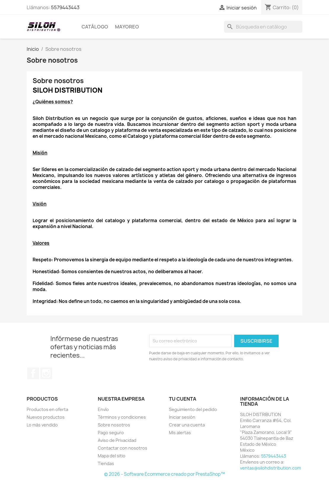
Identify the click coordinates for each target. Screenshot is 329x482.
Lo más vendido (42, 425)
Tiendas (106, 463)
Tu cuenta (182, 399)
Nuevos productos (46, 417)
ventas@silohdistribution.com (270, 468)
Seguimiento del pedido (193, 409)
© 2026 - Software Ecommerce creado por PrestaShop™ (164, 474)
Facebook (33, 373)
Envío (103, 409)
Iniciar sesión (182, 417)
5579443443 (65, 7)
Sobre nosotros (114, 425)
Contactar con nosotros (122, 448)
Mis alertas (180, 432)
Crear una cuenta (187, 425)
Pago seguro (111, 432)
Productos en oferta (47, 409)
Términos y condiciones (122, 417)
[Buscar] (263, 27)
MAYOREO (127, 26)
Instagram (46, 373)
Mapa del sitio (111, 456)
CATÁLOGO (95, 26)
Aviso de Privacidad (117, 440)
